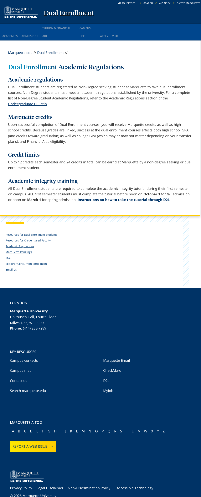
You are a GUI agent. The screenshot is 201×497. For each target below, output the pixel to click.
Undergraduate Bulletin (27, 93)
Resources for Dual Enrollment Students (31, 224)
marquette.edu (127, 3)
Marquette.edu (20, 42)
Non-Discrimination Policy (89, 477)
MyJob (108, 380)
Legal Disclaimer (50, 477)
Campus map (21, 359)
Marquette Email (116, 349)
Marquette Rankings (19, 241)
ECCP (9, 247)
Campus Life (100, 27)
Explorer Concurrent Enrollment (26, 253)
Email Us (11, 259)
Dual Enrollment (69, 13)
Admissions (35, 27)
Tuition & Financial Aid (67, 27)
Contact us (18, 370)
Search (148, 3)
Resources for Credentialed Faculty (28, 230)
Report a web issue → (33, 435)
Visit (135, 27)
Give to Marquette (188, 3)
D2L (106, 370)
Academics (11, 27)
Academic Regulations (20, 235)
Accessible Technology (135, 477)
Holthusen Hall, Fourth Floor (33, 306)
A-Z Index (165, 3)
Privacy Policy (21, 477)
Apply (120, 27)
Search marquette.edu (28, 380)
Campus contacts (24, 349)
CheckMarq (112, 359)
